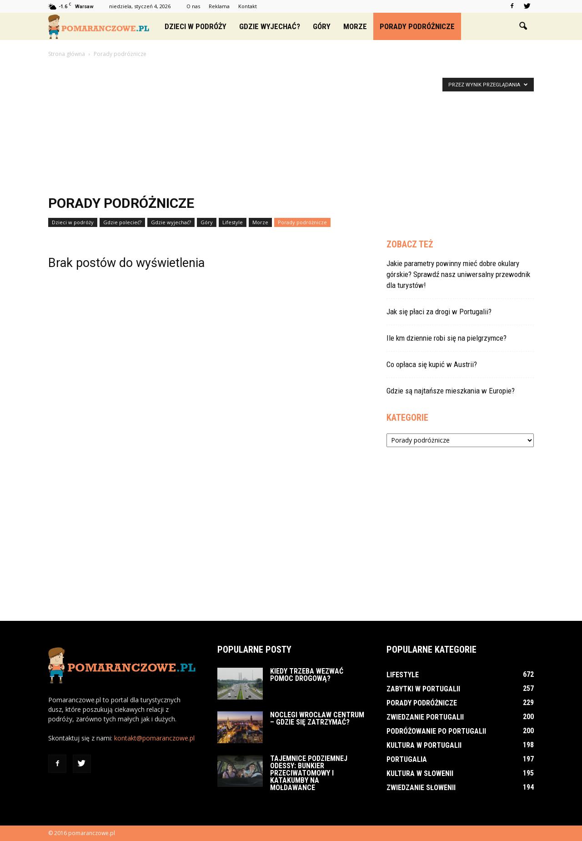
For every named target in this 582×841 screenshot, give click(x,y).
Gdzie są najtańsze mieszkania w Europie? (450, 390)
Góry (322, 26)
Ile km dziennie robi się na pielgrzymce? (446, 337)
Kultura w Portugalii (424, 745)
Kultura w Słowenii (419, 773)
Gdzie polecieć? (122, 222)
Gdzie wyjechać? (269, 26)
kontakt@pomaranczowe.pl (154, 738)
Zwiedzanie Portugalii (425, 717)
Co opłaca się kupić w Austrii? (431, 364)
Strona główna (66, 54)
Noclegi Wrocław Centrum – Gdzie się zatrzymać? (317, 718)
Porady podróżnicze (417, 26)
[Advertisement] (291, 127)
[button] (523, 26)
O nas (193, 6)
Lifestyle (232, 222)
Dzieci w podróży (195, 26)
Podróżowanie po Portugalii (436, 731)
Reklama (219, 6)
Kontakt (247, 6)
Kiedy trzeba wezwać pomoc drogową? (306, 675)
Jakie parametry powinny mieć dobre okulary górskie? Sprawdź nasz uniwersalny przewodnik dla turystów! (458, 274)
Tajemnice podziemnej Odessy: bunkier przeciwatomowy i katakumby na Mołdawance (308, 773)
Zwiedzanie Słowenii (421, 787)
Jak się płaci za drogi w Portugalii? (439, 311)
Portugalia (406, 759)
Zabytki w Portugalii (423, 689)
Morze (355, 26)
